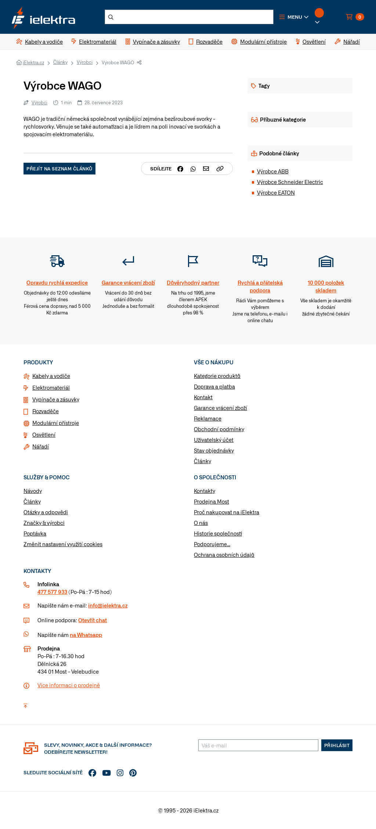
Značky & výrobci (44, 523)
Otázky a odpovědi (46, 512)
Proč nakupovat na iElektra (226, 512)
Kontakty (204, 491)
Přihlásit (337, 745)
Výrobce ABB (273, 171)
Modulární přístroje (55, 423)
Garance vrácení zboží (220, 408)
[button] (294, 16)
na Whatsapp (86, 635)
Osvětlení (43, 434)
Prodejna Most (211, 501)
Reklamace (207, 418)
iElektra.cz (33, 62)
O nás (201, 523)
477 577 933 (52, 592)
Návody (33, 491)
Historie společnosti (218, 533)
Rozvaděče (45, 411)
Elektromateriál (51, 387)
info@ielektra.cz (107, 605)
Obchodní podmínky (219, 429)
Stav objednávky (214, 450)
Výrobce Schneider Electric (290, 182)
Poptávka (35, 533)
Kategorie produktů (217, 376)
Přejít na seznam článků (59, 168)
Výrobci (85, 62)
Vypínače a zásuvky (55, 399)
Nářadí (40, 446)
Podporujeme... (212, 544)
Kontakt (203, 397)
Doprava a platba (214, 386)
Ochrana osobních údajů (224, 555)
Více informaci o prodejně (68, 685)
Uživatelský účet (214, 440)
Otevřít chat (92, 620)
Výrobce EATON (276, 192)
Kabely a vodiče (51, 376)
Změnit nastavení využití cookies (63, 544)
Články (60, 62)
